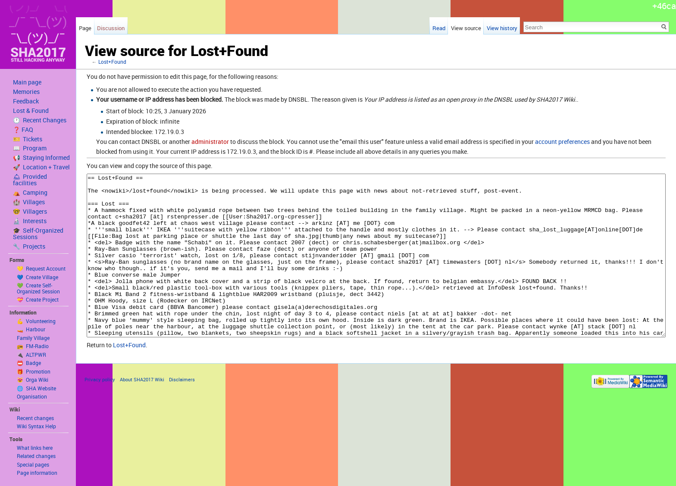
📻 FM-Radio (33, 346)
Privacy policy (99, 411)
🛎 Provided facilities (30, 180)
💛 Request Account (41, 268)
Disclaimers (182, 411)
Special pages (33, 464)
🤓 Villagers (30, 211)
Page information (37, 472)
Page (85, 28)
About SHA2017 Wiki (142, 411)
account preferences (562, 141)
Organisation (32, 396)
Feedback (26, 101)
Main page (27, 82)
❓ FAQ (23, 130)
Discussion (111, 28)
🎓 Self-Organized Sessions (38, 234)
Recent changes (35, 417)
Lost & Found (31, 111)
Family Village (33, 337)
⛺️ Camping (30, 192)
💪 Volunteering (36, 321)
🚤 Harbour (31, 329)
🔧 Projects (29, 246)
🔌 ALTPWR (31, 354)
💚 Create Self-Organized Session (38, 288)
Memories (26, 92)
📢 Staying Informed (41, 158)
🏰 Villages (29, 202)
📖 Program (30, 148)
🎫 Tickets (27, 139)
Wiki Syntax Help (36, 426)
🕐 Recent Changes (39, 120)
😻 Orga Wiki (32, 379)
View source (466, 28)
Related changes (36, 455)
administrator (210, 141)
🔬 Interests (30, 221)
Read (438, 28)
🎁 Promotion (33, 371)
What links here (35, 447)
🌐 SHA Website (36, 388)
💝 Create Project (38, 299)
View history (502, 28)
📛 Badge (29, 362)
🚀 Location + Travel (41, 167)
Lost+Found (112, 62)
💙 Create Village (37, 277)
